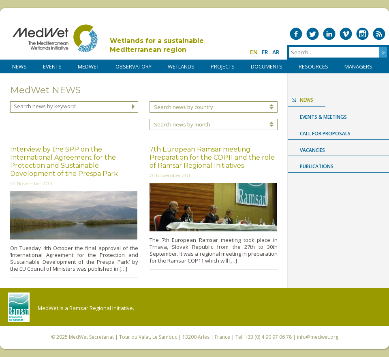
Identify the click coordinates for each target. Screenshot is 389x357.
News (306, 99)
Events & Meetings (323, 116)
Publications (316, 166)
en (254, 52)
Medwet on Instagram (362, 34)
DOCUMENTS (266, 66)
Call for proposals (325, 133)
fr (265, 52)
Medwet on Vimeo (346, 34)
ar (276, 52)
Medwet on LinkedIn (329, 34)
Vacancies (312, 150)
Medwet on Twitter (312, 34)
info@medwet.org (317, 336)
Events (52, 66)
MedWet (55, 38)
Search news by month (182, 124)
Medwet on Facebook (296, 34)
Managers (358, 66)
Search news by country (183, 107)
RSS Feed (379, 34)
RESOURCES (313, 66)
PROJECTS (223, 66)
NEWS (19, 66)
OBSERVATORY (133, 66)
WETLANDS (181, 66)
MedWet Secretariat (91, 336)
